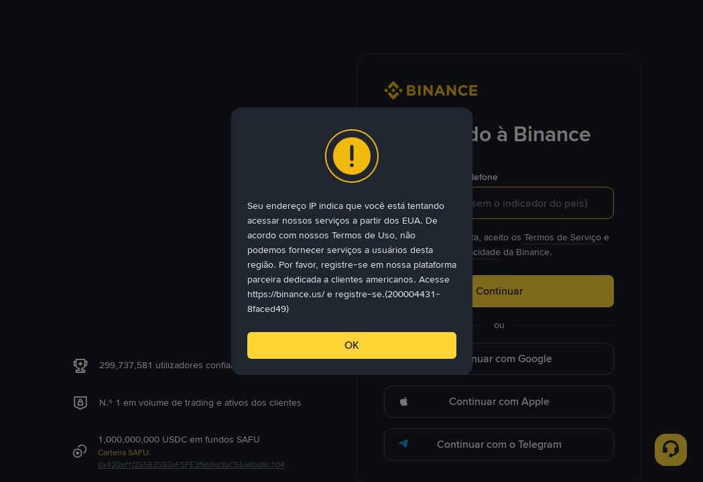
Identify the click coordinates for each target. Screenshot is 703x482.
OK (351, 345)
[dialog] (351, 241)
